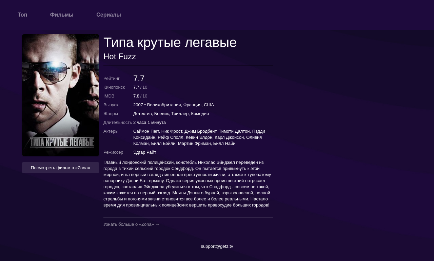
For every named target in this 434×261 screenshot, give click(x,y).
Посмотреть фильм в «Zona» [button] (60, 167)
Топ (22, 15)
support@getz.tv (217, 246)
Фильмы (62, 15)
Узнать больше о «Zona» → (131, 224)
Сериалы (108, 15)
